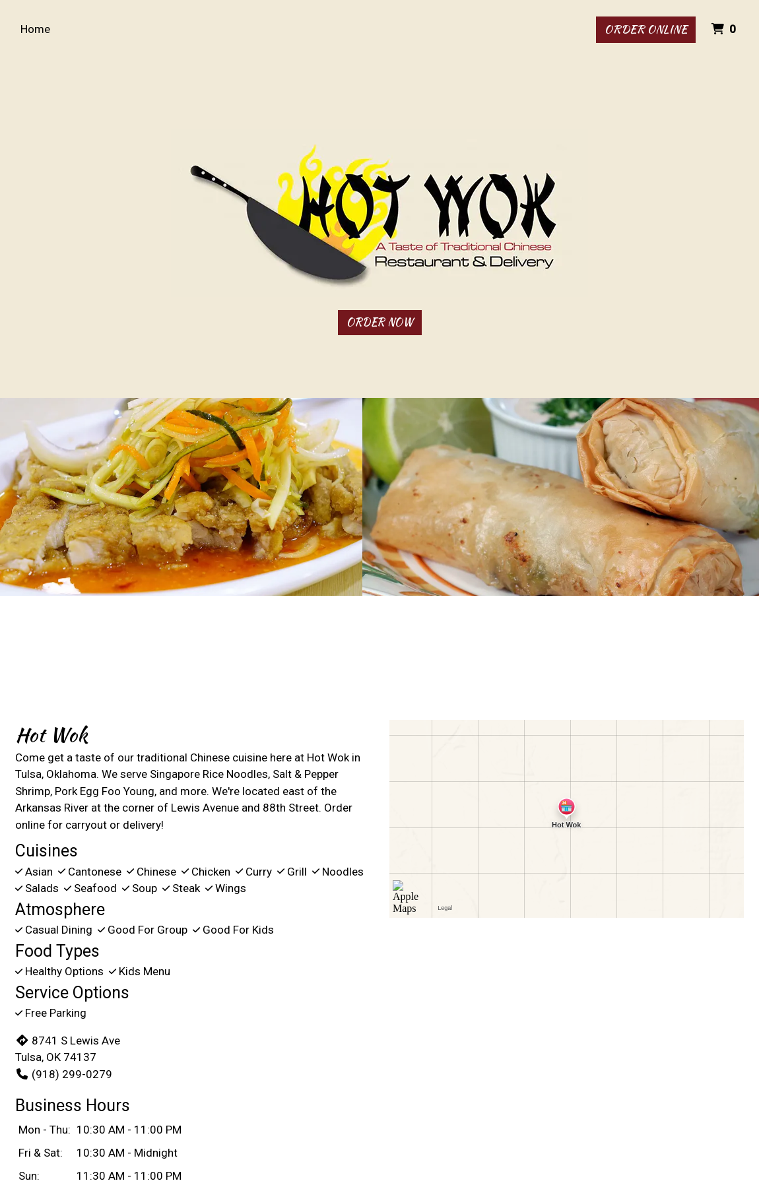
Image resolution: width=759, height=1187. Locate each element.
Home (35, 29)
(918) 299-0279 (63, 1074)
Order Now (379, 322)
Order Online (646, 29)
